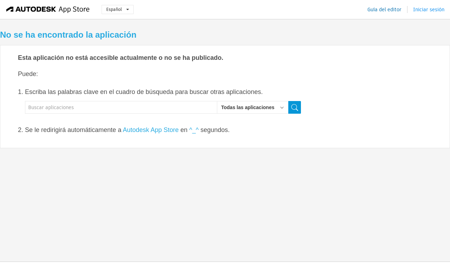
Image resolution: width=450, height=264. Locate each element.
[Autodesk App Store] (48, 9)
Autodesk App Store (151, 129)
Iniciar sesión (428, 9)
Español (117, 9)
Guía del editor (384, 9)
